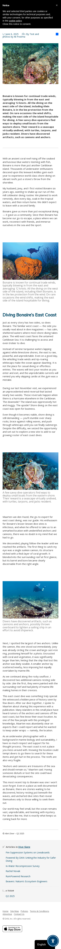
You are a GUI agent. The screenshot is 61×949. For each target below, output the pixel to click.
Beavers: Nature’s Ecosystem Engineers (26, 881)
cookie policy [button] (15, 20)
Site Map (14, 911)
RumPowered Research (18, 876)
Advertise (7, 914)
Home (5, 911)
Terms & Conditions (39, 911)
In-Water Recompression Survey (23, 866)
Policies (24, 911)
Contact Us (19, 914)
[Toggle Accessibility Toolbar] (53, 941)
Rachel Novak (13, 871)
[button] (56, 5)
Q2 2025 (10, 896)
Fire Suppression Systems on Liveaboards (28, 852)
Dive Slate (24, 846)
